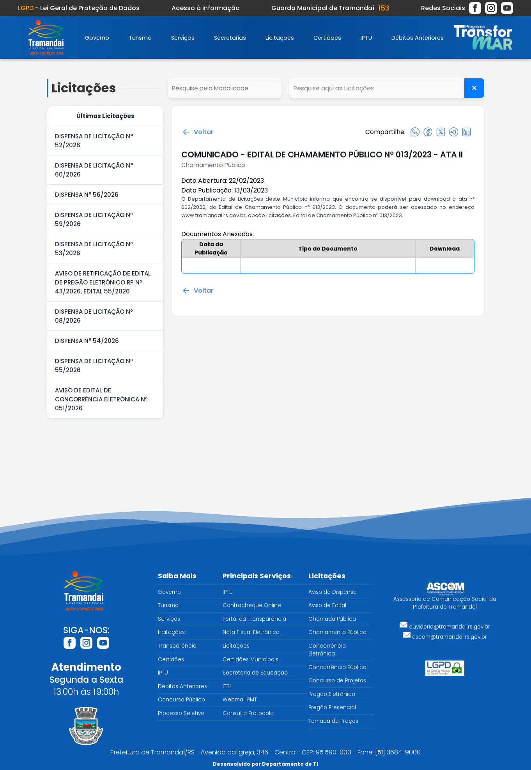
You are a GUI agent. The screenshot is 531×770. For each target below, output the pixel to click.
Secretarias (230, 38)
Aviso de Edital (327, 605)
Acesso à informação (206, 8)
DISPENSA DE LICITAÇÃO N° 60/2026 (94, 169)
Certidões (327, 38)
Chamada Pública (332, 619)
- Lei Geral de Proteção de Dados (79, 8)
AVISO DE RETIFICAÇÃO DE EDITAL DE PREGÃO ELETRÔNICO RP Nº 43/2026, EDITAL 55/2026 (103, 282)
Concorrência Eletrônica (327, 649)
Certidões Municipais (250, 659)
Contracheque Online (252, 605)
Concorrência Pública (337, 667)
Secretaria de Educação (255, 672)
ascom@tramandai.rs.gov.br (445, 637)
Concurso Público (181, 699)
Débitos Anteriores (417, 38)
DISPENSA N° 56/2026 (87, 195)
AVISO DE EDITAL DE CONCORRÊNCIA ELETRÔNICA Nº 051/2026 (101, 399)
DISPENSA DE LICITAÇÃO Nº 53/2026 (94, 248)
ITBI (227, 686)
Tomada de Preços (333, 721)
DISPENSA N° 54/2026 (87, 341)
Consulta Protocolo (248, 713)
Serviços (183, 38)
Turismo (140, 38)
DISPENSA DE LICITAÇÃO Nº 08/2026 (94, 316)
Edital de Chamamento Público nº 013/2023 (347, 215)
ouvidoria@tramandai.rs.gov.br (445, 626)
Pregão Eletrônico (331, 694)
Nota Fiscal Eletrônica (251, 632)
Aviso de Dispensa (332, 592)
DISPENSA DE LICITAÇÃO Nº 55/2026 (94, 365)
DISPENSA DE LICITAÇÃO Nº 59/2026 (94, 219)
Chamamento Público (337, 632)
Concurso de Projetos (337, 680)
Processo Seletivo (181, 713)
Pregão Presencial (332, 707)
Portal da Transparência (254, 619)
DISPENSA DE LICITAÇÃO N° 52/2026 (94, 140)
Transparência (177, 646)
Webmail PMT (240, 699)
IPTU (366, 38)
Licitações (280, 38)
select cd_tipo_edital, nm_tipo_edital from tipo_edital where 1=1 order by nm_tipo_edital (224, 88)
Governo (97, 38)
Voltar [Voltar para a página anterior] (197, 132)
